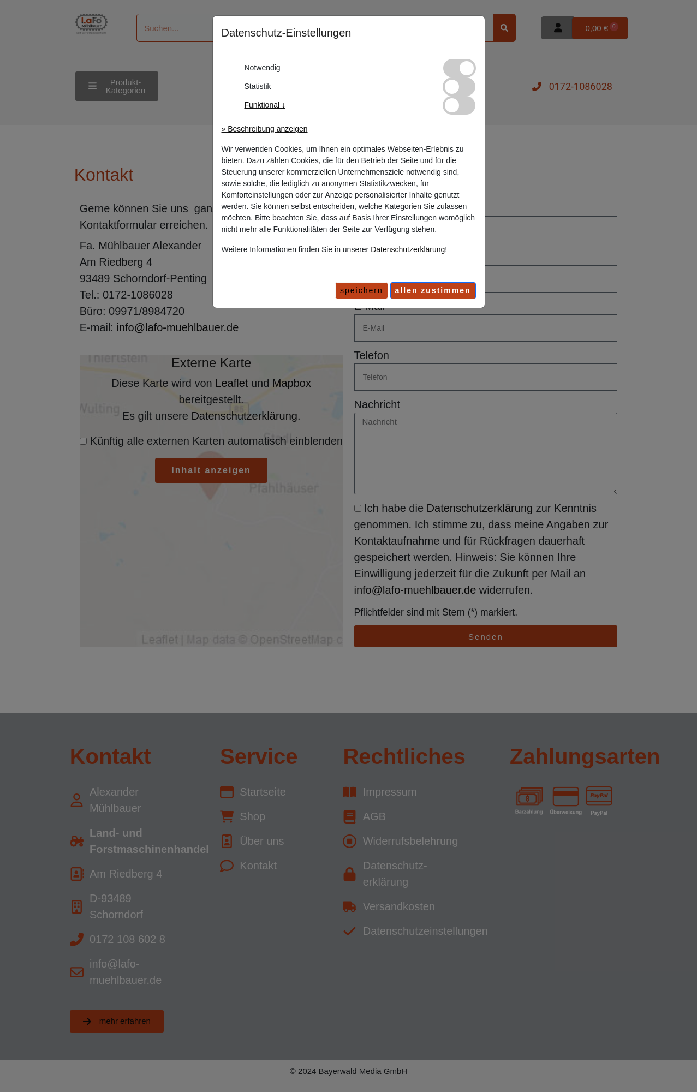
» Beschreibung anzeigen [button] (265, 128)
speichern (361, 290)
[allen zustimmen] (433, 290)
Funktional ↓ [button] (265, 104)
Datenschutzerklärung (408, 249)
